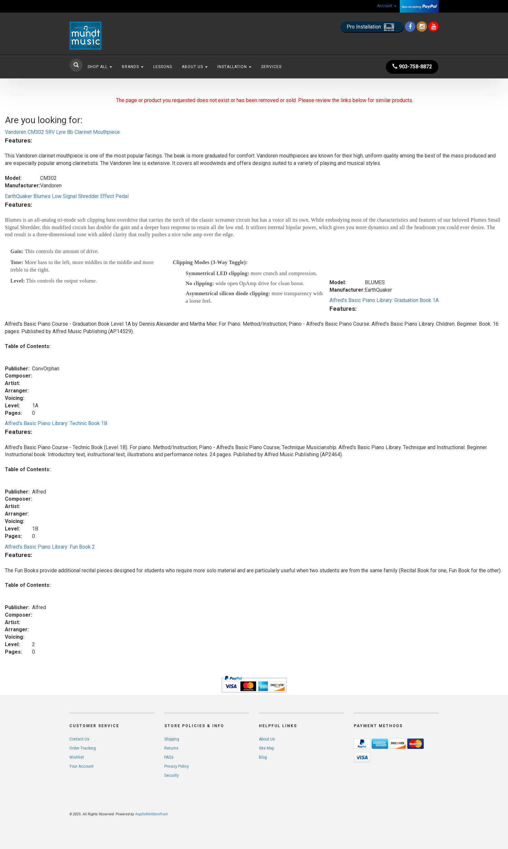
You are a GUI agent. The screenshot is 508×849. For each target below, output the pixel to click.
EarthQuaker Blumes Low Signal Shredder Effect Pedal (67, 196)
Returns (171, 748)
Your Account (81, 766)
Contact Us (79, 739)
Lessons (162, 66)
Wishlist (76, 757)
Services (271, 66)
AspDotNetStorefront (151, 814)
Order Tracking (82, 748)
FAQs (169, 757)
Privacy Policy (176, 766)
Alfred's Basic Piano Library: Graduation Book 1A (384, 300)
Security (171, 775)
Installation (234, 66)
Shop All (99, 66)
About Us (195, 66)
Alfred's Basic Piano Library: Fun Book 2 (50, 547)
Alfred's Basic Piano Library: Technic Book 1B (56, 423)
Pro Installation (372, 27)
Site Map (266, 748)
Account (387, 6)
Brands (133, 66)
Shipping (171, 739)
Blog (263, 757)
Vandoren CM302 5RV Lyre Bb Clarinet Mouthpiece (62, 132)
